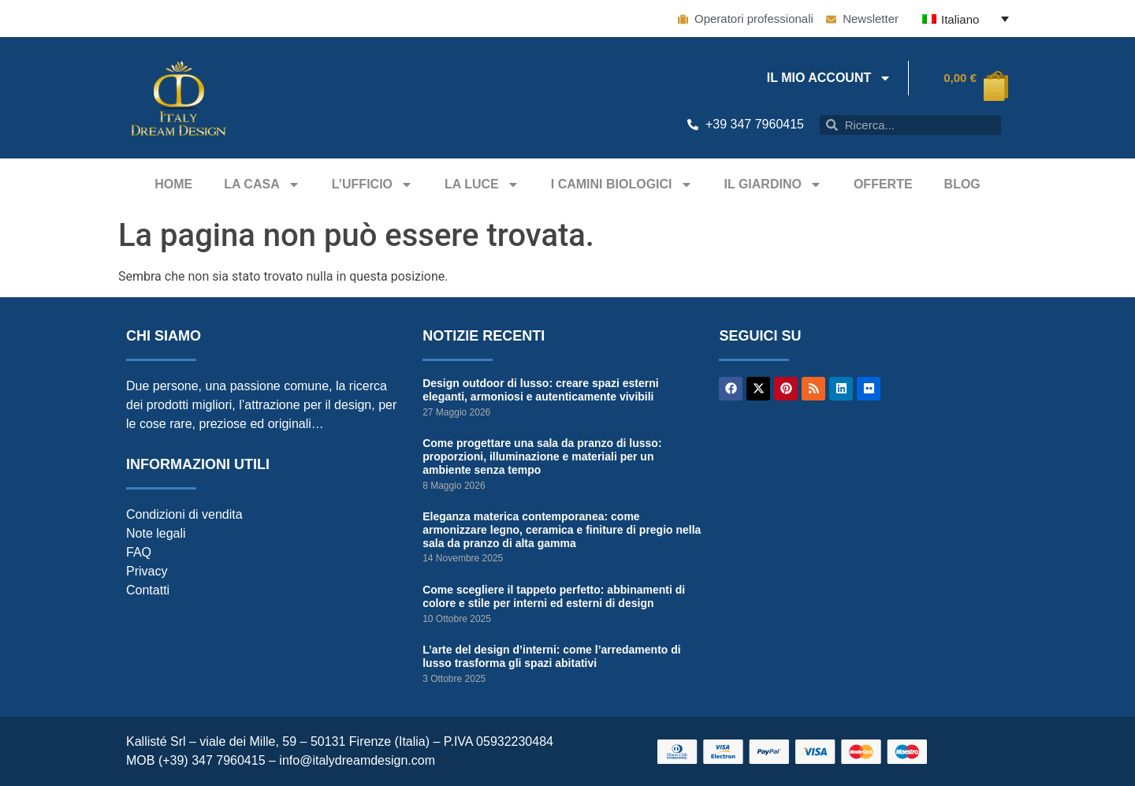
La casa (262, 184)
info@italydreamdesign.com (357, 760)
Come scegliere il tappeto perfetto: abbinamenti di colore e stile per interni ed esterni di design (553, 596)
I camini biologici (622, 184)
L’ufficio (372, 184)
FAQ (138, 552)
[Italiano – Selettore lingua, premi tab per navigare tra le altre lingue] (965, 18)
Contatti (147, 590)
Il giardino (773, 184)
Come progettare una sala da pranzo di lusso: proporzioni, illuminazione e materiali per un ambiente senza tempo (541, 456)
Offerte (883, 184)
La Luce (482, 184)
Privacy (146, 571)
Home (173, 184)
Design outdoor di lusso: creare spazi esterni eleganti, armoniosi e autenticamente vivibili (540, 390)
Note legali (156, 533)
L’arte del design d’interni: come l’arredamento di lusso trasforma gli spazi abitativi (551, 656)
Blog (962, 184)
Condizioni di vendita (184, 514)
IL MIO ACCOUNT (829, 78)
